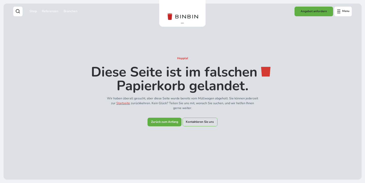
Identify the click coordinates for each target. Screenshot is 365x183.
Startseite (123, 103)
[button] (182, 23)
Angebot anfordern (314, 11)
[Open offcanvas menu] (343, 11)
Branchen (70, 11)
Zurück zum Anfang (164, 122)
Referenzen (50, 11)
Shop (33, 11)
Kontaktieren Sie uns (200, 122)
